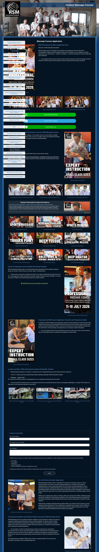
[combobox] (90, 1)
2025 (39, 265)
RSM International (47, 531)
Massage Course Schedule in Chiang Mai (52, 265)
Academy (55, 531)
